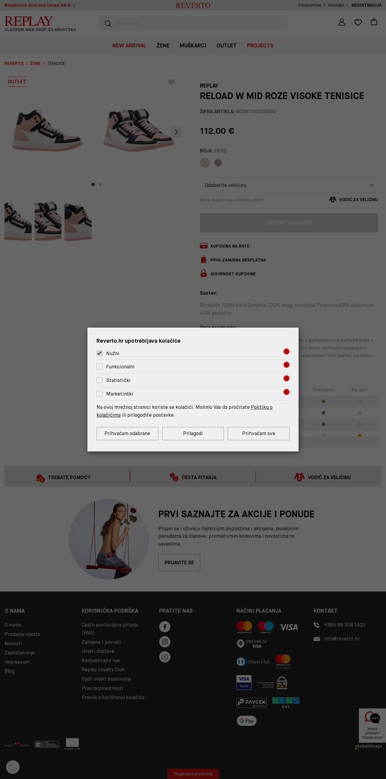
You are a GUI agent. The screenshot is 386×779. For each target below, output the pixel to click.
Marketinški (119, 394)
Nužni (112, 353)
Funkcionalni (120, 367)
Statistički (118, 380)
